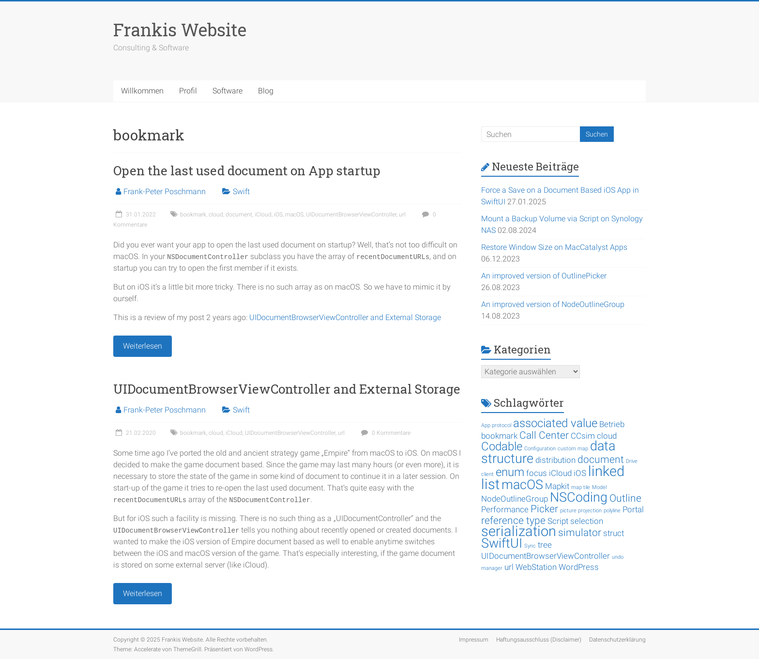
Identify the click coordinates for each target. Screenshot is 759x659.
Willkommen (142, 90)
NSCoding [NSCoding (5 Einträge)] (578, 497)
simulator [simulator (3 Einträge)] (579, 532)
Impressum (473, 639)
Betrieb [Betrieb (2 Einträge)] (611, 424)
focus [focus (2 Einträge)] (536, 473)
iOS (278, 214)
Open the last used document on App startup (246, 170)
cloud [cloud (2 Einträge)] (607, 436)
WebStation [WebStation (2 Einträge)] (536, 567)
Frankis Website (179, 29)
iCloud (263, 214)
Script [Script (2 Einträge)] (557, 521)
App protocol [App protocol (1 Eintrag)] (496, 425)
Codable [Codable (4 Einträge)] (501, 446)
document (239, 214)
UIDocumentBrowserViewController (351, 214)
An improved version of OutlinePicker (544, 275)
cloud (216, 214)
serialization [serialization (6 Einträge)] (518, 531)
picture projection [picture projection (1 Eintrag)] (581, 510)
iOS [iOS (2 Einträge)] (580, 473)
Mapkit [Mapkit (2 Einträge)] (557, 486)
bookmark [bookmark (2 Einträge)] (499, 436)
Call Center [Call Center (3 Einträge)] (544, 435)
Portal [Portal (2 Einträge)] (633, 509)
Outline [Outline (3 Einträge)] (625, 498)
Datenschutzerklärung (617, 639)
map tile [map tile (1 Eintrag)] (580, 487)
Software (228, 90)
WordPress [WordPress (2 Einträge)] (579, 567)
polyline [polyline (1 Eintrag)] (612, 510)
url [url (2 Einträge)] (509, 567)
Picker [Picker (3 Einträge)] (544, 509)
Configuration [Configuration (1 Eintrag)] (540, 448)
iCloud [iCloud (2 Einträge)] (560, 473)
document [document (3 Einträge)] (600, 459)
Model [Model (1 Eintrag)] (599, 487)
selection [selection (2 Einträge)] (586, 521)
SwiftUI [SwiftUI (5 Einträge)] (501, 543)
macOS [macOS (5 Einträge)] (522, 484)
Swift (241, 191)
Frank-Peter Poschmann (164, 191)
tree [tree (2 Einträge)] (545, 545)
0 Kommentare (384, 432)
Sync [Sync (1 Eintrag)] (530, 546)
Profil (188, 90)
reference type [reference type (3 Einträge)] (513, 520)
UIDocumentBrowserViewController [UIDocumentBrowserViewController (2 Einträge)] (545, 556)
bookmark (193, 214)
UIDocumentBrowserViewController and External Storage (345, 317)
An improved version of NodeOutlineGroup (552, 304)
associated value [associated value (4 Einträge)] (555, 423)
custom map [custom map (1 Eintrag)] (573, 448)
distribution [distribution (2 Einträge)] (555, 460)
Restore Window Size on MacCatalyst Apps (554, 247)
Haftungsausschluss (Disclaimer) (538, 639)
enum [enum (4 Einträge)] (510, 472)
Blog (265, 90)
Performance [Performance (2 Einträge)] (505, 509)
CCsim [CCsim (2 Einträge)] (583, 436)
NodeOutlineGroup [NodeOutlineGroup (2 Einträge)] (514, 499)
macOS (294, 214)
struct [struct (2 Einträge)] (613, 533)
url (402, 214)
